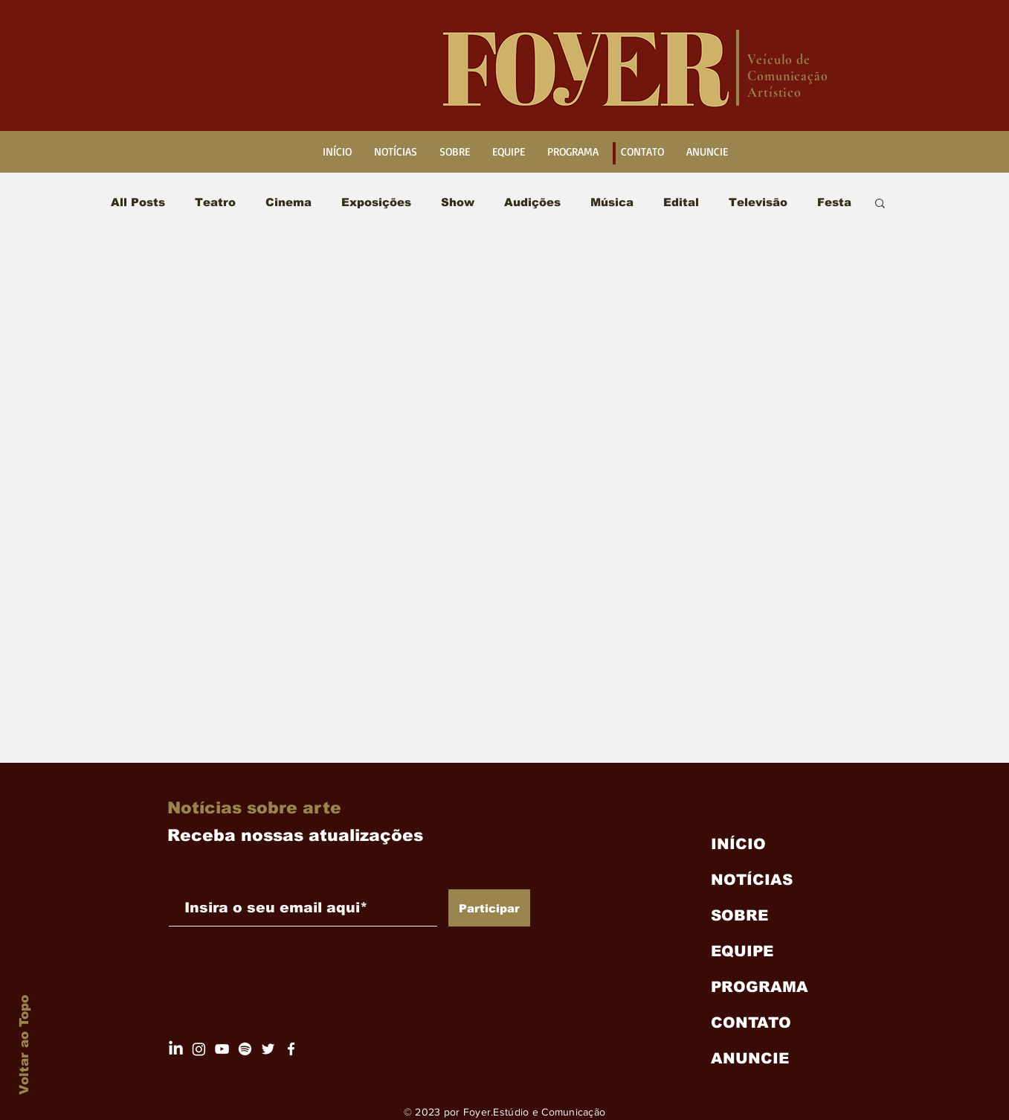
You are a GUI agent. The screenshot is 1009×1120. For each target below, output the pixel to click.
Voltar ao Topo (24, 1045)
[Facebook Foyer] (291, 1048)
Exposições (376, 202)
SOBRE (739, 915)
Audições (532, 202)
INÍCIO (738, 844)
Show (457, 202)
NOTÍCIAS (752, 879)
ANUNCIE (750, 1058)
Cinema (288, 202)
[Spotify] (245, 1048)
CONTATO (751, 1022)
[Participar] (489, 908)
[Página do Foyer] (198, 1048)
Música (612, 202)
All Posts (138, 202)
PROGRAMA (759, 987)
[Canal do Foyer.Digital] (222, 1048)
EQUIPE (742, 951)
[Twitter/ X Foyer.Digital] (268, 1048)
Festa (834, 202)
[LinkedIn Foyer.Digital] (175, 1048)
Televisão (758, 202)
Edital (681, 202)
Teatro (215, 202)
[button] (880, 204)
